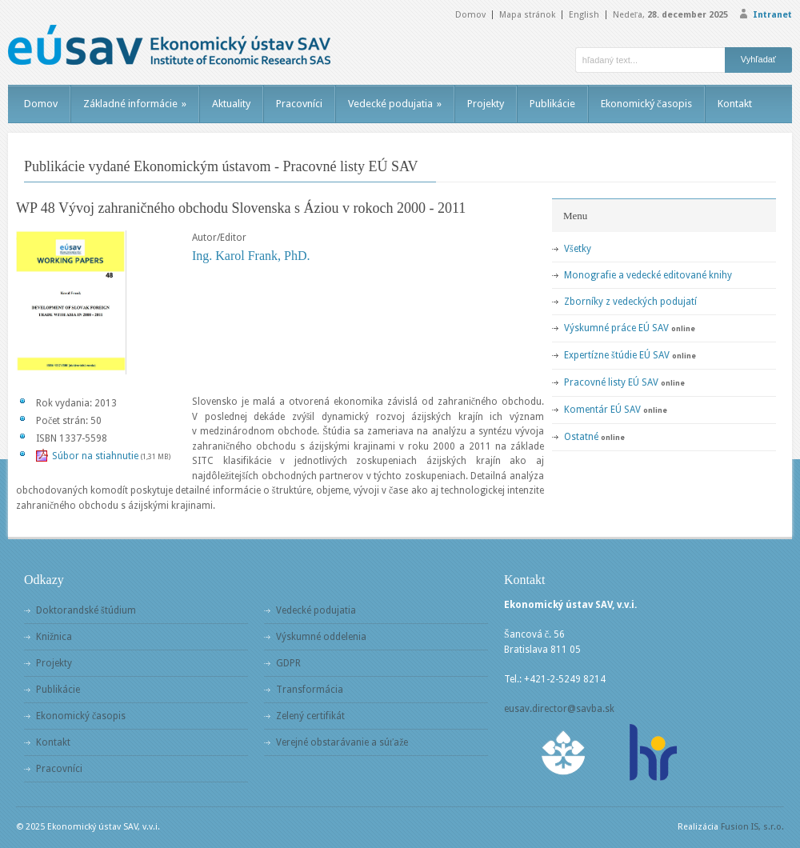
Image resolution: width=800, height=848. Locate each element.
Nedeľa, (670, 14)
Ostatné (581, 436)
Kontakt (735, 104)
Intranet (772, 15)
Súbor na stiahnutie (95, 456)
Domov (470, 14)
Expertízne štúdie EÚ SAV (617, 355)
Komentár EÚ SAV (602, 409)
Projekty (485, 104)
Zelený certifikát (310, 716)
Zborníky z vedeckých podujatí (630, 301)
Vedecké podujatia (395, 104)
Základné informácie (134, 104)
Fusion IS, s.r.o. (752, 827)
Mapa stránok (527, 14)
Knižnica (54, 636)
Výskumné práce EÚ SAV (616, 328)
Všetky (577, 248)
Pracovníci (299, 104)
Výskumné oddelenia (321, 636)
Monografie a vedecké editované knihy (648, 275)
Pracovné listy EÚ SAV (611, 382)
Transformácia (309, 689)
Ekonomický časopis (646, 104)
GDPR (288, 663)
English (584, 14)
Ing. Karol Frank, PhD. (251, 255)
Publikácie (552, 104)
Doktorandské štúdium (86, 610)
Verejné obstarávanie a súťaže (342, 742)
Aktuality (231, 104)
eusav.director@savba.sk (559, 708)
